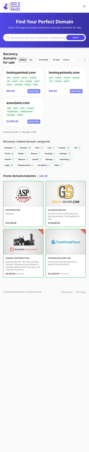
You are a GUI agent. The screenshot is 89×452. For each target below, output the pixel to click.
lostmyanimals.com (64, 72)
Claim (58, 165)
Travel (9, 153)
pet (8, 81)
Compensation (25, 165)
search (36, 81)
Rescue (36, 153)
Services (26, 147)
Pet (77, 147)
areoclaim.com (18, 103)
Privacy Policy (66, 292)
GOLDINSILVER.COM (57, 210)
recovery (33, 78)
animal (14, 81)
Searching (66, 159)
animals (16, 78)
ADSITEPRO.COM (13, 210)
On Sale (56, 59)
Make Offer (34, 91)
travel (15, 108)
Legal (9, 165)
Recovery (10, 147)
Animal (9, 159)
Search (37, 159)
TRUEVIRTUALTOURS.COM (59, 258)
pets (8, 78)
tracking (28, 81)
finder (35, 84)
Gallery (23, 59)
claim (22, 108)
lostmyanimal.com (21, 72)
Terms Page (81, 292)
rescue (9, 84)
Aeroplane (44, 165)
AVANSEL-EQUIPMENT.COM (17, 258)
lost (21, 81)
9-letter (20, 115)
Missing (51, 159)
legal (9, 108)
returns (24, 78)
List (30, 59)
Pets (39, 147)
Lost (51, 147)
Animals (65, 153)
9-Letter (64, 147)
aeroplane (11, 115)
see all (43, 176)
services (67, 78)
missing (28, 84)
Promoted (43, 59)
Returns (23, 159)
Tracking (50, 153)
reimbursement (26, 111)
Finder (22, 153)
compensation (12, 111)
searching (18, 84)
